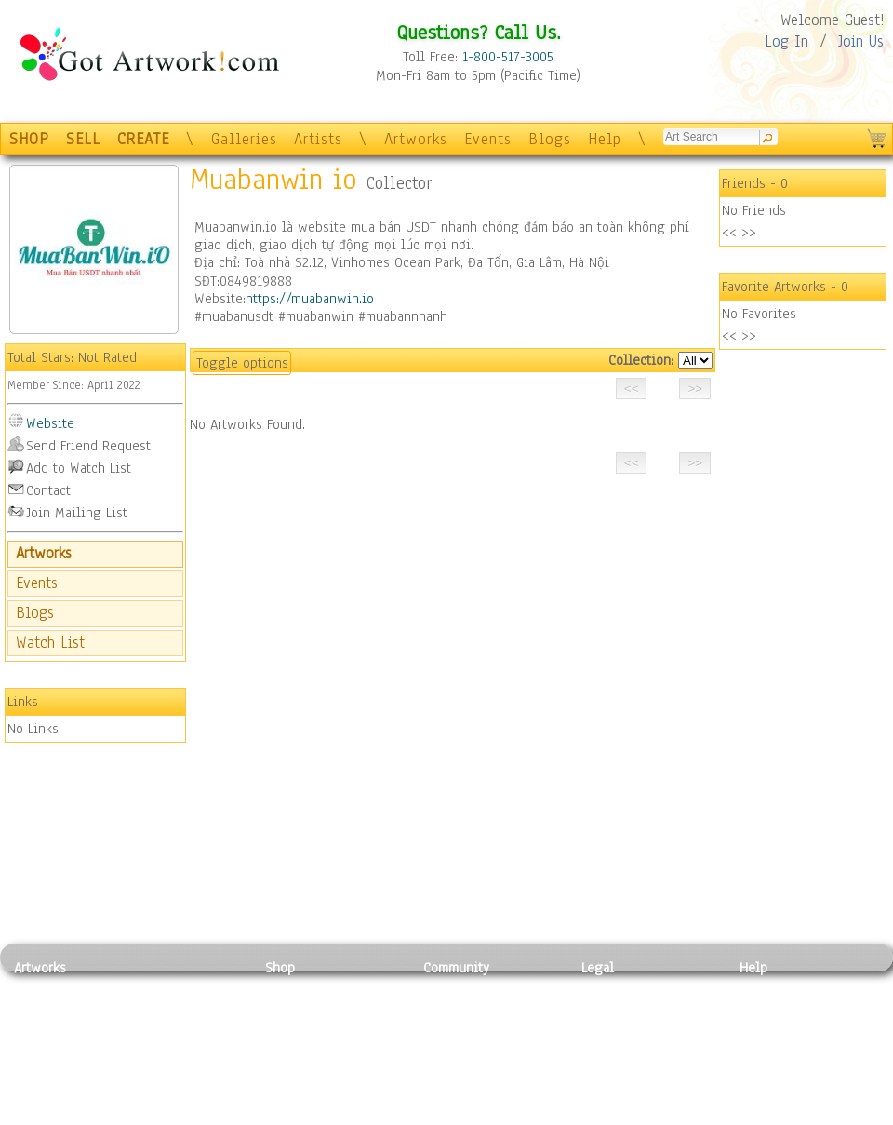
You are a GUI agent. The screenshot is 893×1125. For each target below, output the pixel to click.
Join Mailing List (76, 512)
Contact (48, 490)
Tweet (758, 1114)
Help (604, 139)
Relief (152, 989)
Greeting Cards (309, 1051)
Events (488, 139)
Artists (318, 139)
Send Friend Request (88, 445)
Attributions (612, 1031)
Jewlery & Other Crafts (191, 1114)
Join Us (861, 41)
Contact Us (772, 989)
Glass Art (161, 1093)
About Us (766, 1031)
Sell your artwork (475, 1072)
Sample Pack (777, 1009)
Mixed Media (52, 1072)
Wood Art (162, 1031)
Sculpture (43, 1093)
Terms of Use (620, 1009)
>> (748, 232)
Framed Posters (310, 1009)
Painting (39, 989)
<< (729, 232)
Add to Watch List (78, 468)
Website (50, 423)
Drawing (39, 1031)
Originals (293, 1093)
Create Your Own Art (325, 1114)
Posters (287, 1031)
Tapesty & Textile (186, 1072)
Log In (786, 41)
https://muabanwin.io (310, 298)
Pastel (153, 1009)
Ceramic (158, 1051)
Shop (280, 967)
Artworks (415, 139)
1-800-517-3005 (507, 56)
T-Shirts (289, 1072)
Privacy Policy (623, 989)
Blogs (549, 139)
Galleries (244, 139)
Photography (51, 1009)
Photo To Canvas (314, 989)
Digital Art (45, 1051)
